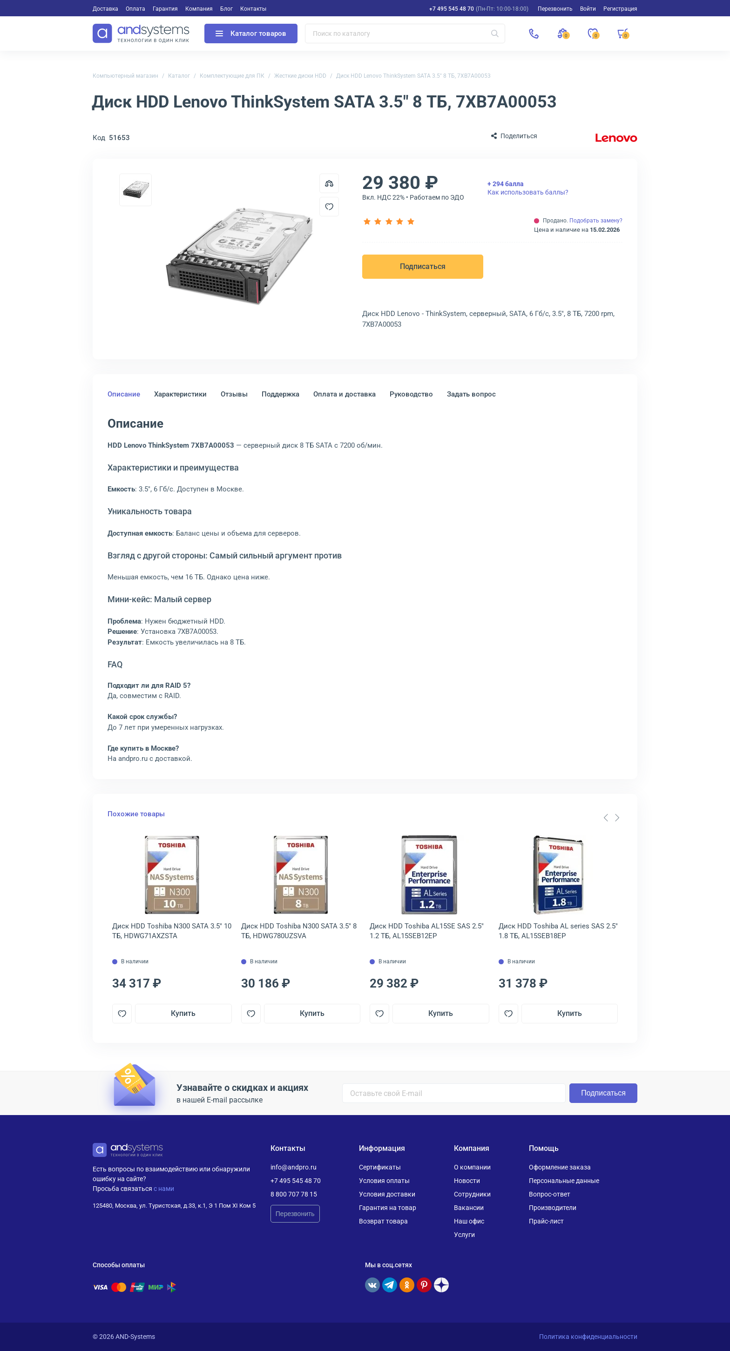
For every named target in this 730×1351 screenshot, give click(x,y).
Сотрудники (472, 1194)
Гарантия (165, 9)
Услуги (464, 1234)
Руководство (411, 394)
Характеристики (180, 394)
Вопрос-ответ (549, 1194)
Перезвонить (295, 1213)
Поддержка (280, 394)
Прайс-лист (546, 1221)
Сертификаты (380, 1167)
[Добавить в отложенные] (329, 206)
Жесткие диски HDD (300, 76)
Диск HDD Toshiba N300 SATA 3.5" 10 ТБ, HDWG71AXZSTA (171, 931)
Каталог (179, 76)
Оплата (135, 9)
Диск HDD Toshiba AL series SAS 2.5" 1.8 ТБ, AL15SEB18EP (558, 931)
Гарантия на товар (387, 1207)
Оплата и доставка (344, 394)
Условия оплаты (384, 1180)
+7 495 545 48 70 (451, 9)
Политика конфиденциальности (588, 1336)
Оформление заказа (560, 1167)
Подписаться (423, 266)
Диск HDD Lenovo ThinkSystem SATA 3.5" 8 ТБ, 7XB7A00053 (413, 76)
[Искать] (494, 33)
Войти (588, 9)
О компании (472, 1167)
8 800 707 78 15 (293, 1194)
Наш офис (469, 1221)
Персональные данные (564, 1180)
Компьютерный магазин (125, 76)
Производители (552, 1207)
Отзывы (234, 394)
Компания (199, 9)
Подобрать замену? (595, 220)
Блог (226, 9)
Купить (183, 1013)
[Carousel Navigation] (611, 817)
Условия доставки (387, 1194)
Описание (124, 394)
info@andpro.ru (293, 1167)
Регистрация (620, 9)
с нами (164, 1188)
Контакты (253, 9)
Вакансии (469, 1207)
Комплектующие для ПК (232, 76)
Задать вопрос (471, 394)
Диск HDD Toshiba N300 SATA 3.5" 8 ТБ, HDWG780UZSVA (299, 931)
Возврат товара (383, 1221)
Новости (467, 1180)
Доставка (105, 9)
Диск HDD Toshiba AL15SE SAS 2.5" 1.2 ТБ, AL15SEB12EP (427, 931)
